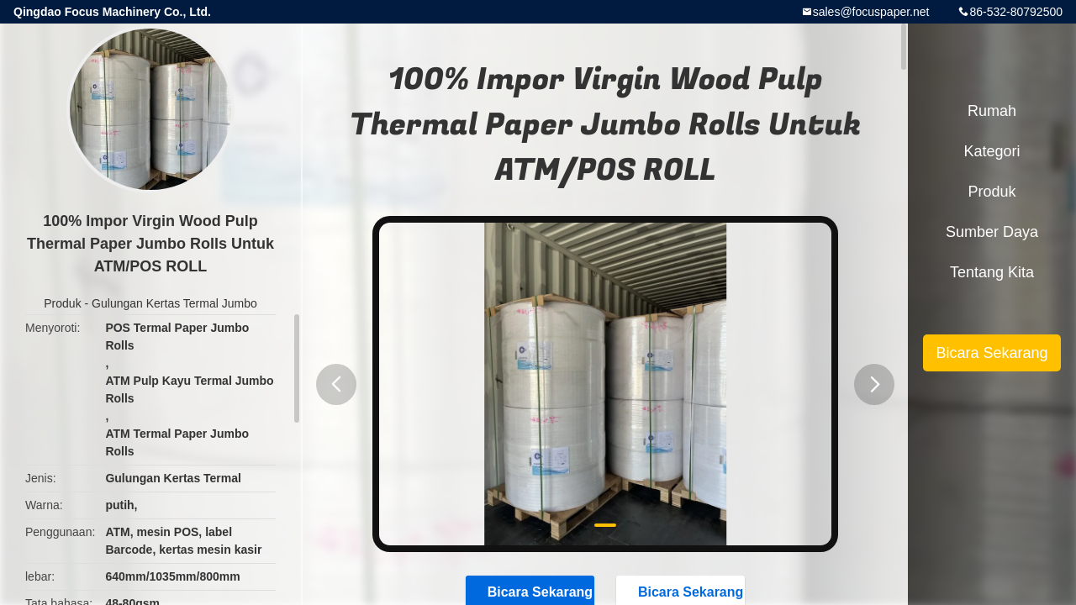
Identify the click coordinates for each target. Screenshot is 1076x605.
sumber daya (992, 232)
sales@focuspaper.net (871, 11)
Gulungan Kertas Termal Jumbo (174, 303)
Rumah (992, 111)
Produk (62, 303)
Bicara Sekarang (991, 353)
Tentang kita (992, 272)
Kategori (991, 151)
